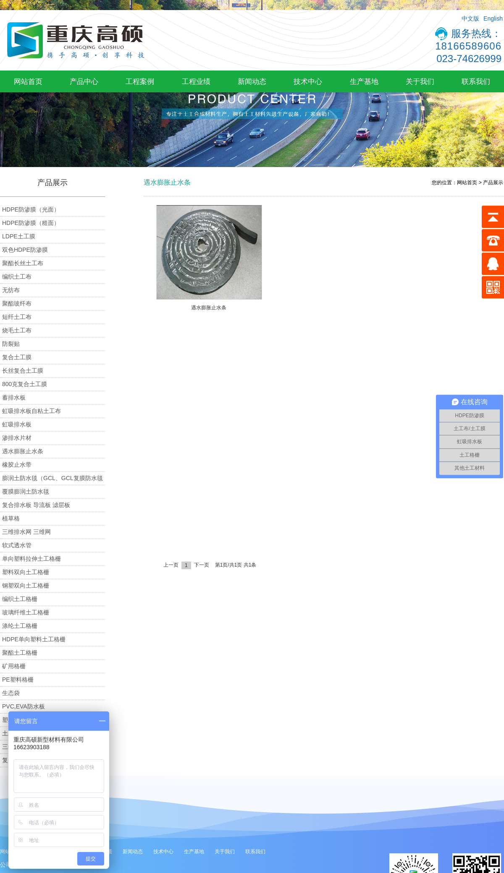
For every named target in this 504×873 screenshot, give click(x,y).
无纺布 (11, 290)
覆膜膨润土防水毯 (25, 491)
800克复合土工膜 (24, 384)
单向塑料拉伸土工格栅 (31, 558)
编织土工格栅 (19, 599)
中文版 (470, 18)
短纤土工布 (17, 317)
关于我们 (420, 81)
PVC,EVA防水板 (23, 706)
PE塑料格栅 (18, 679)
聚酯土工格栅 (19, 652)
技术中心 (308, 81)
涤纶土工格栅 (19, 625)
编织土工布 (17, 276)
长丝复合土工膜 (22, 370)
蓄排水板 (14, 397)
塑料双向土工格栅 (25, 572)
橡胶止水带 (17, 464)
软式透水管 (17, 545)
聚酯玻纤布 (17, 303)
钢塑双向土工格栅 (25, 585)
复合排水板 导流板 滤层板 (36, 505)
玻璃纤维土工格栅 (25, 612)
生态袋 (11, 693)
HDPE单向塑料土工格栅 (34, 639)
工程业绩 (196, 81)
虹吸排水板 (17, 424)
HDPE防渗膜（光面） (31, 209)
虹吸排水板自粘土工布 (31, 411)
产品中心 (84, 81)
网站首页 (28, 81)
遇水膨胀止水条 (22, 451)
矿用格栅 (14, 666)
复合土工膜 (17, 357)
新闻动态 (252, 81)
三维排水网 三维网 (26, 531)
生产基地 (364, 81)
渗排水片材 (17, 437)
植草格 (11, 518)
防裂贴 (11, 343)
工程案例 (140, 81)
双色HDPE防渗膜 (25, 249)
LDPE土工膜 (18, 236)
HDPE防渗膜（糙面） (31, 223)
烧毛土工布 (17, 330)
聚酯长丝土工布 (22, 263)
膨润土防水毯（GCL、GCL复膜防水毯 (52, 478)
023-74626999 (468, 58)
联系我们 (476, 81)
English (493, 18)
